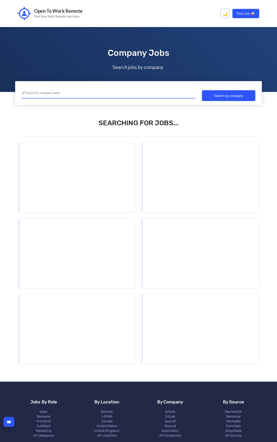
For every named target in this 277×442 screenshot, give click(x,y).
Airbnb (170, 412)
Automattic (170, 431)
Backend (43, 416)
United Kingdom (106, 431)
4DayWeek (233, 431)
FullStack (43, 426)
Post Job (246, 13)
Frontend (44, 421)
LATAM (106, 416)
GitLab (170, 416)
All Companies (170, 435)
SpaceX (170, 421)
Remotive (233, 416)
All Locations (106, 435)
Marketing (43, 431)
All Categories (43, 435)
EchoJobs (233, 426)
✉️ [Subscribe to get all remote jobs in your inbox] (9, 422)
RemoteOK (233, 412)
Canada (107, 421)
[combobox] (108, 93)
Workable (233, 421)
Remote (107, 412)
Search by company (228, 95)
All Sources (233, 435)
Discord (170, 426)
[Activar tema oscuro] (225, 13)
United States (107, 426)
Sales (43, 412)
